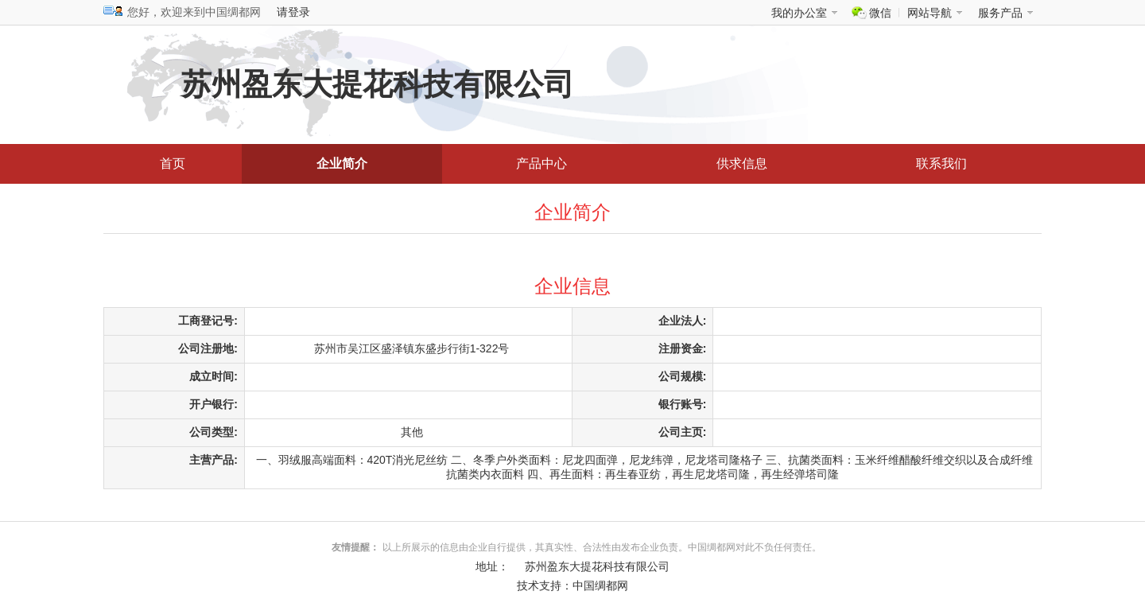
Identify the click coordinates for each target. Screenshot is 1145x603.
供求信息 (741, 163)
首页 (172, 163)
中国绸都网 (600, 585)
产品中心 (541, 163)
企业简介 (341, 163)
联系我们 (941, 163)
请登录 (293, 12)
